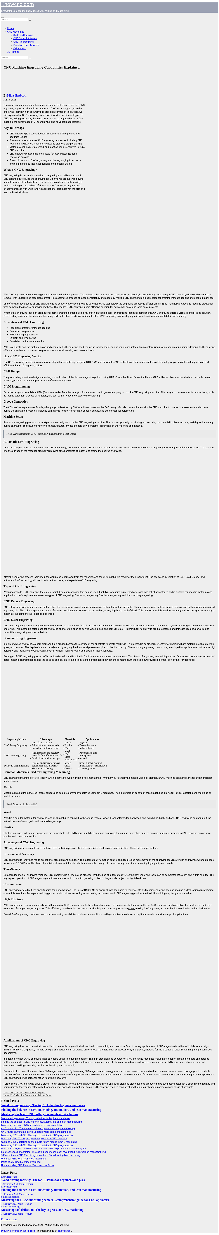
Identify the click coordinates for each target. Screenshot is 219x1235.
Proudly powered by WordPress (18, 1230)
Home (10, 28)
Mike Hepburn (16, 95)
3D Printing (13, 51)
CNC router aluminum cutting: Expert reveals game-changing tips (36, 1131)
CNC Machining (15, 31)
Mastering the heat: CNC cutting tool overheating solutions (39, 1114)
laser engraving (42, 143)
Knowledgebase (9, 1176)
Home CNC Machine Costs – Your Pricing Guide (27, 1095)
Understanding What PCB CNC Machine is (23, 1158)
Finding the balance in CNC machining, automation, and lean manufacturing (51, 1109)
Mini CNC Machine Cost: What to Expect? (24, 1092)
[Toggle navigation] (2, 17)
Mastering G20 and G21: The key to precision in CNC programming (37, 1135)
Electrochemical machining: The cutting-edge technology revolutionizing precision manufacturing (53, 1151)
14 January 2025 (9, 1204)
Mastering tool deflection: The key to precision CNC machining (42, 1209)
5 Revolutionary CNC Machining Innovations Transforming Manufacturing (40, 1155)
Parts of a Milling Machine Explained (21, 1162)
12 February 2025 (10, 1184)
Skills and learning (23, 35)
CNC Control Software (25, 38)
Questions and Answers (26, 45)
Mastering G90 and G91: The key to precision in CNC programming (37, 1145)
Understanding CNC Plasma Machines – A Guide (27, 1165)
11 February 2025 (10, 1194)
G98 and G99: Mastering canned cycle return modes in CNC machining (39, 1141)
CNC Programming (23, 41)
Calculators (19, 48)
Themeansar (64, 1230)
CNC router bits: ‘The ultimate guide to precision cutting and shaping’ (38, 1128)
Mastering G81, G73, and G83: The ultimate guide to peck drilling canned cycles (43, 1148)
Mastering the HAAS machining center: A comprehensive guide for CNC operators (55, 1200)
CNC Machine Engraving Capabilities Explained (41, 67)
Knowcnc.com (17, 4)
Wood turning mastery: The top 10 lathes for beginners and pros (43, 1105)
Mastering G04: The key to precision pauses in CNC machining (34, 1138)
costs (131, 908)
